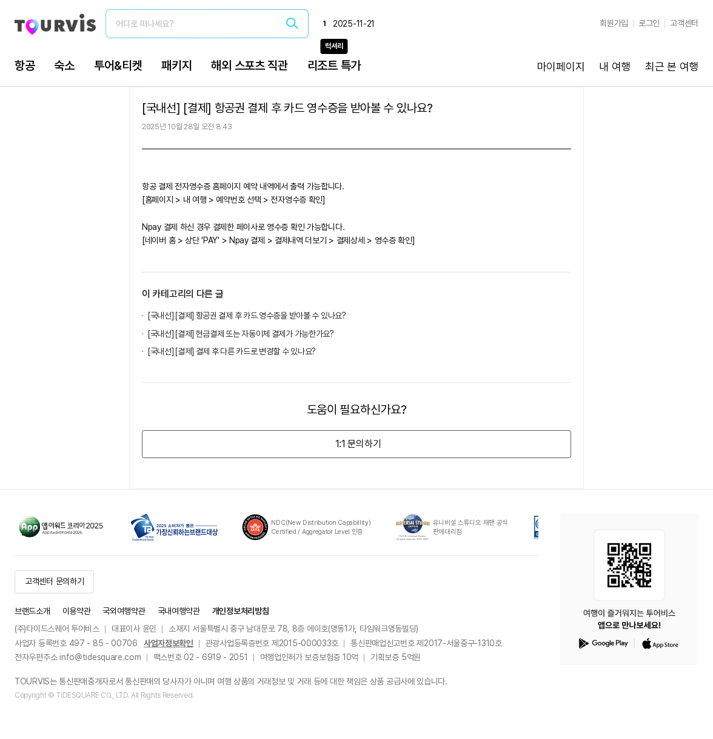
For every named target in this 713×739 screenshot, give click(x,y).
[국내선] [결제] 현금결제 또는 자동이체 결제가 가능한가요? (241, 334)
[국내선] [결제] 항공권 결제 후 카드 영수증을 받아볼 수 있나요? (247, 315)
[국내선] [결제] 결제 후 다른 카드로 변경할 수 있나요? (232, 351)
